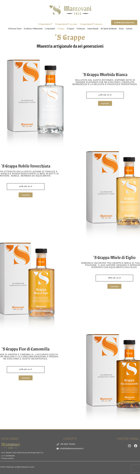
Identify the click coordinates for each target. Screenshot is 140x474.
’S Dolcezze (80, 28)
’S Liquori (70, 28)
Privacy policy (7, 458)
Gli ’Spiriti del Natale (109, 28)
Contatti (129, 28)
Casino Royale (92, 28)
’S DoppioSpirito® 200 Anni (66, 24)
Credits (31, 467)
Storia (121, 28)
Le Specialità (50, 28)
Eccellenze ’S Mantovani (33, 28)
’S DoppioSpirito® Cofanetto (91, 24)
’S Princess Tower (15, 28)
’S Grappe (60, 28)
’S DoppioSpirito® (45, 24)
